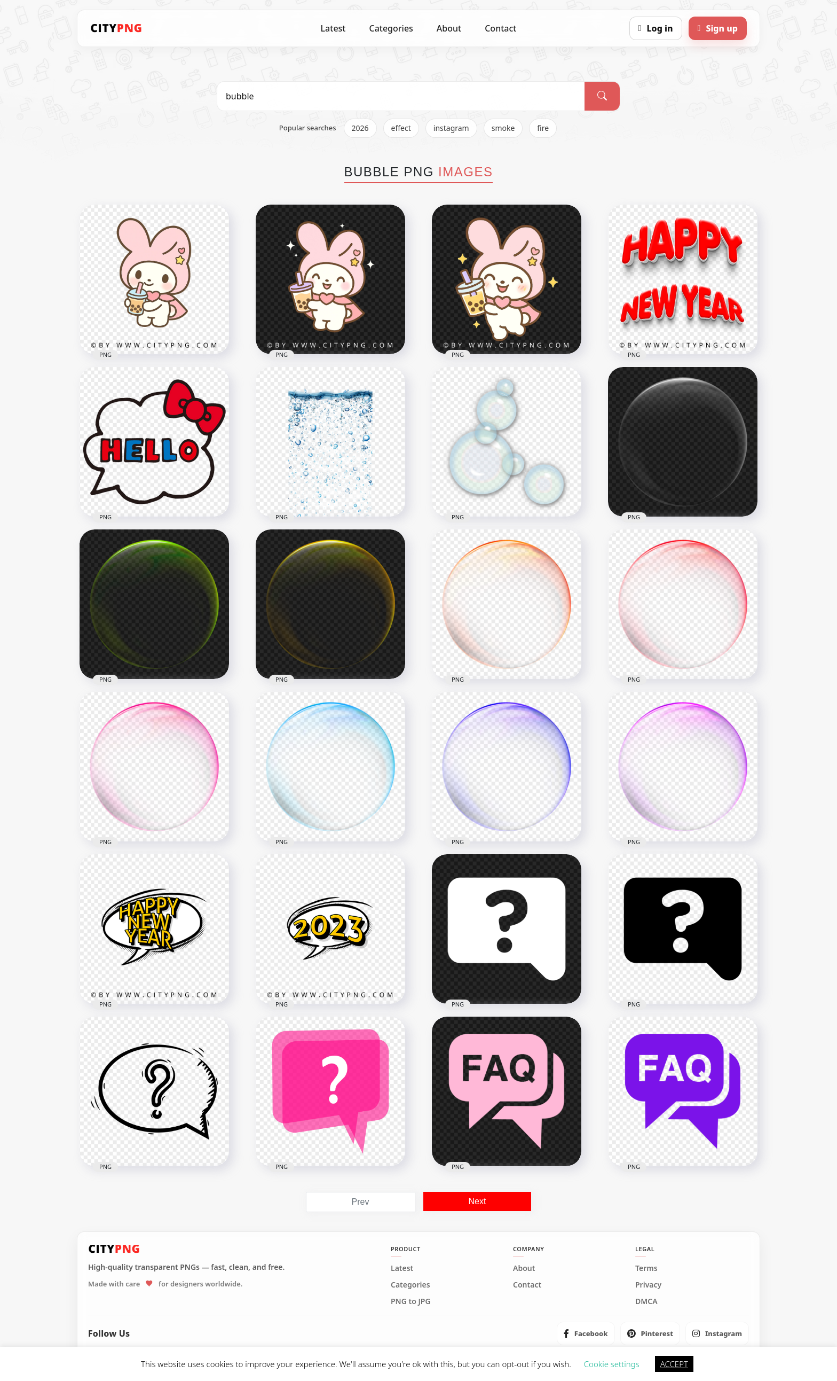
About (449, 28)
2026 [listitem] (360, 128)
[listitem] (586, 1333)
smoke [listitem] (503, 128)
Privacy (648, 1285)
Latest (333, 28)
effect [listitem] (401, 128)
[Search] (602, 96)
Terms (646, 1268)
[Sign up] (718, 28)
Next (477, 1201)
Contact (500, 28)
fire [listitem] (543, 128)
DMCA (646, 1301)
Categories (391, 28)
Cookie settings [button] (611, 1364)
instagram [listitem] (451, 128)
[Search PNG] (401, 96)
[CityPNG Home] (116, 28)
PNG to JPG (411, 1301)
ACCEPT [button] (674, 1364)
